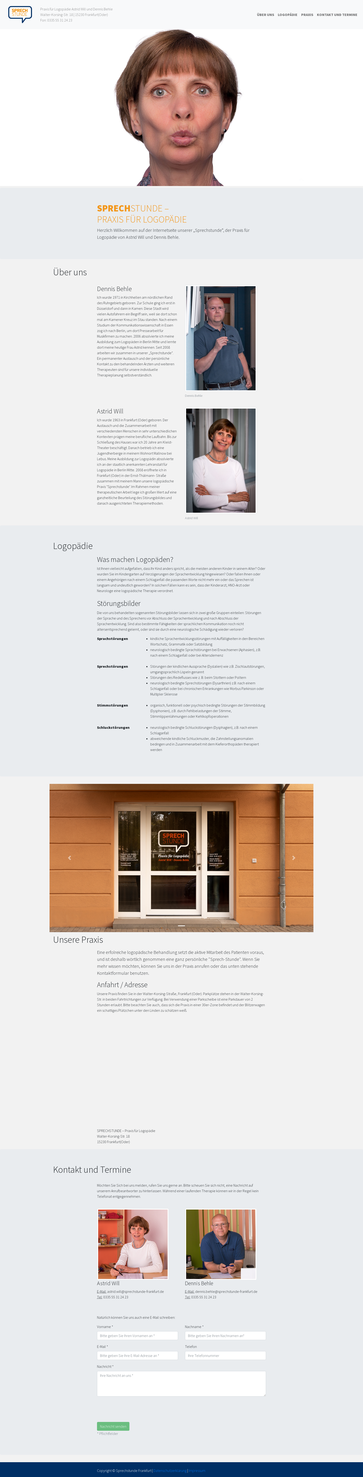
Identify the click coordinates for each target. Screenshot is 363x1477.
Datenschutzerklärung (170, 1470)
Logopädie (287, 14)
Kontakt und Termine (337, 14)
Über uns (265, 14)
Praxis (307, 14)
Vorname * (105, 1326)
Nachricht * (105, 1366)
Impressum (197, 1470)
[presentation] (132, 1409)
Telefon (191, 1346)
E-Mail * (102, 1346)
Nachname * (194, 1326)
